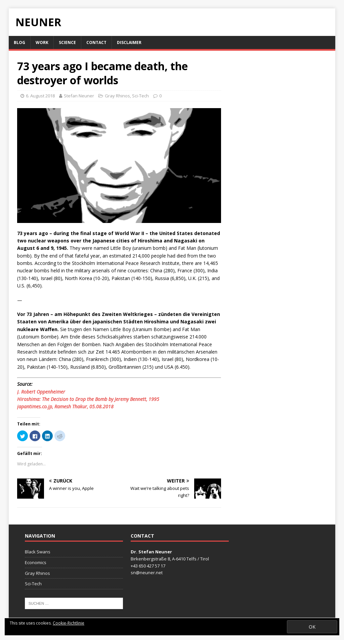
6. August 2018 (40, 96)
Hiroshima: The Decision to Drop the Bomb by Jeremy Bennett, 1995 (88, 399)
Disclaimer (129, 42)
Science (67, 42)
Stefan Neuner (79, 96)
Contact (96, 42)
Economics (35, 562)
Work (42, 42)
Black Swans (37, 552)
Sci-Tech (140, 96)
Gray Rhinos (117, 96)
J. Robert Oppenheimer (41, 391)
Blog (19, 42)
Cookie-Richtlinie (68, 623)
